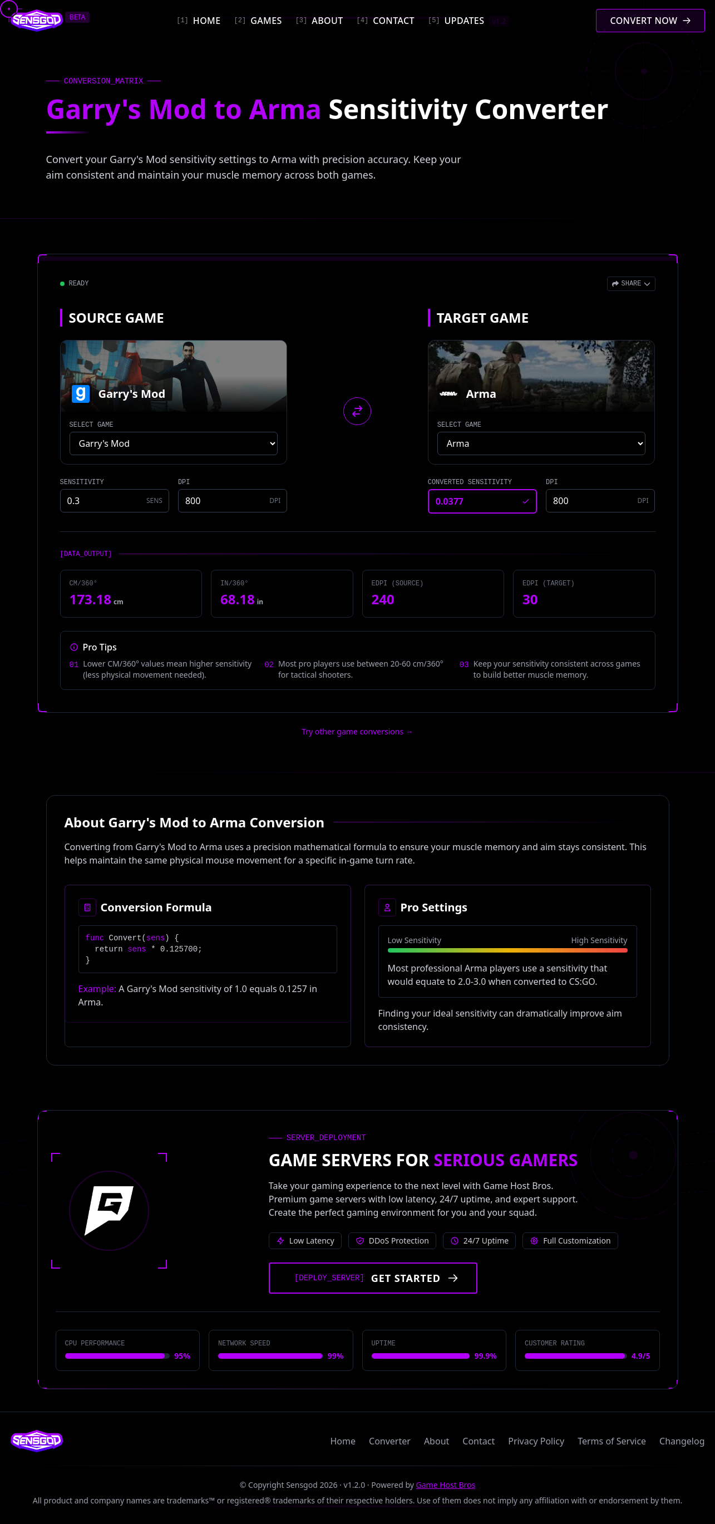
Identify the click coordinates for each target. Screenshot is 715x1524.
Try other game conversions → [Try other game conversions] (357, 731)
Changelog (681, 1441)
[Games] (258, 20)
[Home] (198, 20)
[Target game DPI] (600, 500)
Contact (478, 1441)
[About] (319, 20)
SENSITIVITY (82, 482)
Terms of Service (612, 1441)
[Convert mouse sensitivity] (650, 20)
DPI (184, 482)
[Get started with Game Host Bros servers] (373, 1278)
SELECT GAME (92, 425)
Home (343, 1441)
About (436, 1441)
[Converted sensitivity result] (482, 501)
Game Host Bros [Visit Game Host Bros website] (446, 1484)
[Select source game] (174, 443)
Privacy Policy (536, 1441)
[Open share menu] (631, 284)
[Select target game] (541, 443)
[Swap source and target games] (357, 411)
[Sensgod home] (37, 20)
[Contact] (386, 20)
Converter (390, 1441)
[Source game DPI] (232, 500)
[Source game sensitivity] (114, 500)
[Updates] (468, 20)
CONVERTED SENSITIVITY (470, 482)
